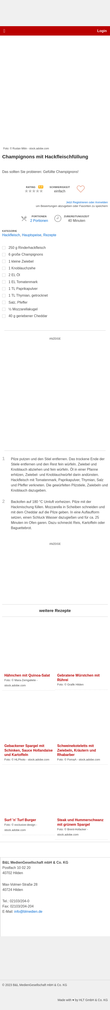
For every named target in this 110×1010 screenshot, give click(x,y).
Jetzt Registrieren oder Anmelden (87, 202)
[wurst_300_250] (34, 573)
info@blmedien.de (28, 911)
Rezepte (49, 235)
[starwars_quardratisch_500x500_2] (55, 394)
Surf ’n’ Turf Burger (20, 820)
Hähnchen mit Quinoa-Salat (27, 675)
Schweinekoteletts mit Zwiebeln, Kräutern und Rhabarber (76, 750)
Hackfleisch (11, 235)
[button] (4, 30)
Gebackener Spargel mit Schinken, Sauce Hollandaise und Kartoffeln (28, 750)
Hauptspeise (31, 235)
